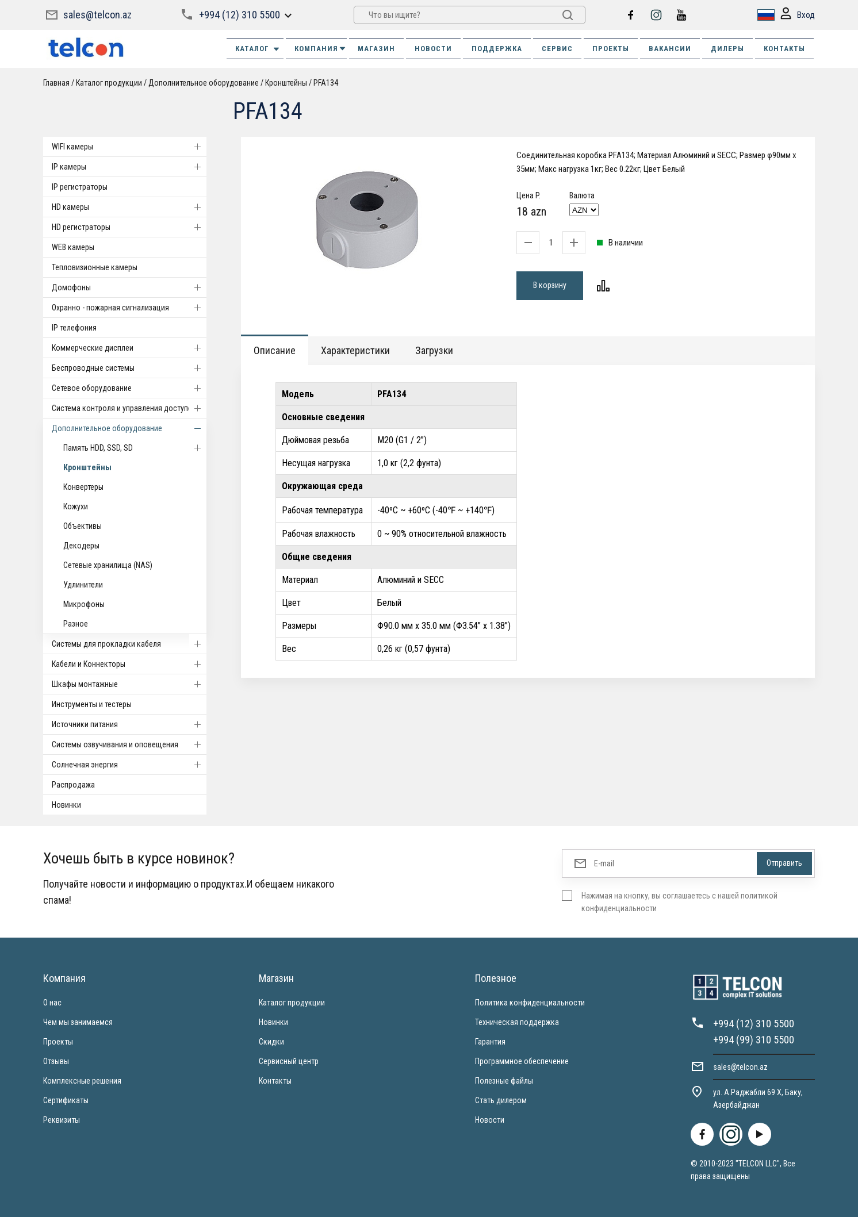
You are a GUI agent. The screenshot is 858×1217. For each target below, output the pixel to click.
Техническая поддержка (517, 1022)
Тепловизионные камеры (94, 267)
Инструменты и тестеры (92, 704)
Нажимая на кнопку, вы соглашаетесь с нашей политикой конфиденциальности (679, 902)
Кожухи (75, 506)
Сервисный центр (289, 1061)
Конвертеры (83, 487)
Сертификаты (66, 1100)
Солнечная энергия (129, 764)
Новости (489, 1119)
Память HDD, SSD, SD (134, 448)
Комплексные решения (82, 1080)
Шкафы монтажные (129, 684)
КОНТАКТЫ (784, 48)
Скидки (271, 1041)
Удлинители (83, 584)
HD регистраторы (129, 227)
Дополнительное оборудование (203, 82)
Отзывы (56, 1061)
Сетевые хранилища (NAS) (107, 565)
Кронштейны (286, 82)
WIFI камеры (129, 146)
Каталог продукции (109, 82)
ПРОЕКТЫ (610, 48)
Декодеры (81, 545)
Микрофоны (84, 604)
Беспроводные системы (129, 368)
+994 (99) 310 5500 (753, 1040)
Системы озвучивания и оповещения (129, 744)
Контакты (275, 1080)
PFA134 (325, 82)
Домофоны (129, 287)
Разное (75, 623)
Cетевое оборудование (129, 388)
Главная (56, 82)
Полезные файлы (504, 1080)
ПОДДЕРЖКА (497, 48)
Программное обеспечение (522, 1061)
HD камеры (129, 207)
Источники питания (129, 724)
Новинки (66, 804)
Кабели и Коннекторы (129, 664)
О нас (52, 1002)
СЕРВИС (557, 48)
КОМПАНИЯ (320, 48)
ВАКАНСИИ (670, 48)
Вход (797, 15)
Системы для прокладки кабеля (129, 644)
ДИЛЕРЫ (727, 48)
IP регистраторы (80, 186)
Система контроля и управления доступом (129, 408)
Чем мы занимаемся (78, 1022)
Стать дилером (501, 1100)
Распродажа (73, 784)
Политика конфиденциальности (530, 1002)
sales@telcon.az (97, 15)
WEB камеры (73, 247)
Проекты (58, 1041)
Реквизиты (61, 1119)
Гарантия (490, 1041)
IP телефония (74, 327)
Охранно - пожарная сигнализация (129, 307)
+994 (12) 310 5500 (239, 15)
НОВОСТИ (433, 48)
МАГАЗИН (376, 48)
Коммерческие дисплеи (129, 348)
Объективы (82, 526)
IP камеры (129, 166)
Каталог (258, 48)
